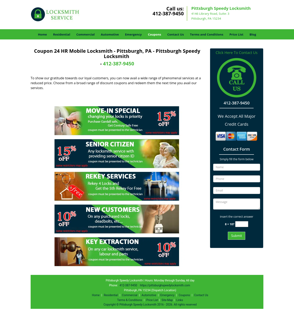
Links (179, 300)
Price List (236, 34)
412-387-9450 (168, 13)
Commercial (85, 34)
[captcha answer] (241, 224)
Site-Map (167, 300)
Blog (252, 34)
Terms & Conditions (129, 300)
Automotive (110, 34)
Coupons (154, 34)
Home (42, 34)
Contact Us (175, 34)
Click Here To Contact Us (236, 52)
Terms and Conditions (206, 34)
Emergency (133, 34)
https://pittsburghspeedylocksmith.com (165, 285)
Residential (61, 34)
